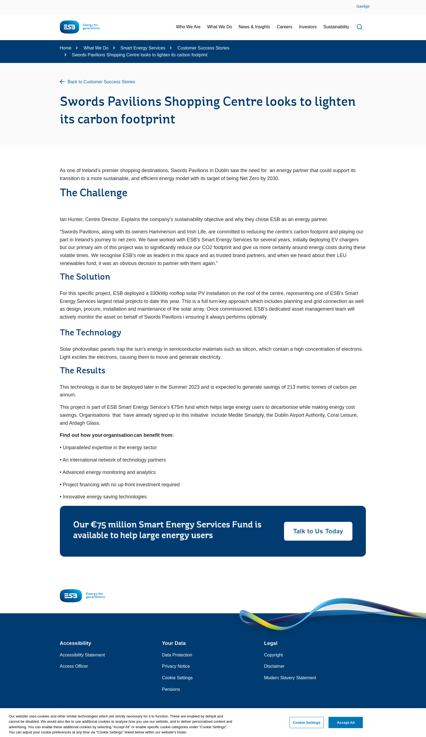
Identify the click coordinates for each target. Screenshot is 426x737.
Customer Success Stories (203, 48)
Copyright (273, 655)
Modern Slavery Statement (290, 677)
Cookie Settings (177, 677)
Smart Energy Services (143, 48)
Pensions (171, 689)
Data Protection (177, 655)
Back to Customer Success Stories (101, 81)
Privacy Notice (176, 666)
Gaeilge (362, 6)
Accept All (346, 724)
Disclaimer (274, 666)
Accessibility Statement (82, 655)
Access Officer (74, 666)
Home (66, 48)
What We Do (95, 48)
